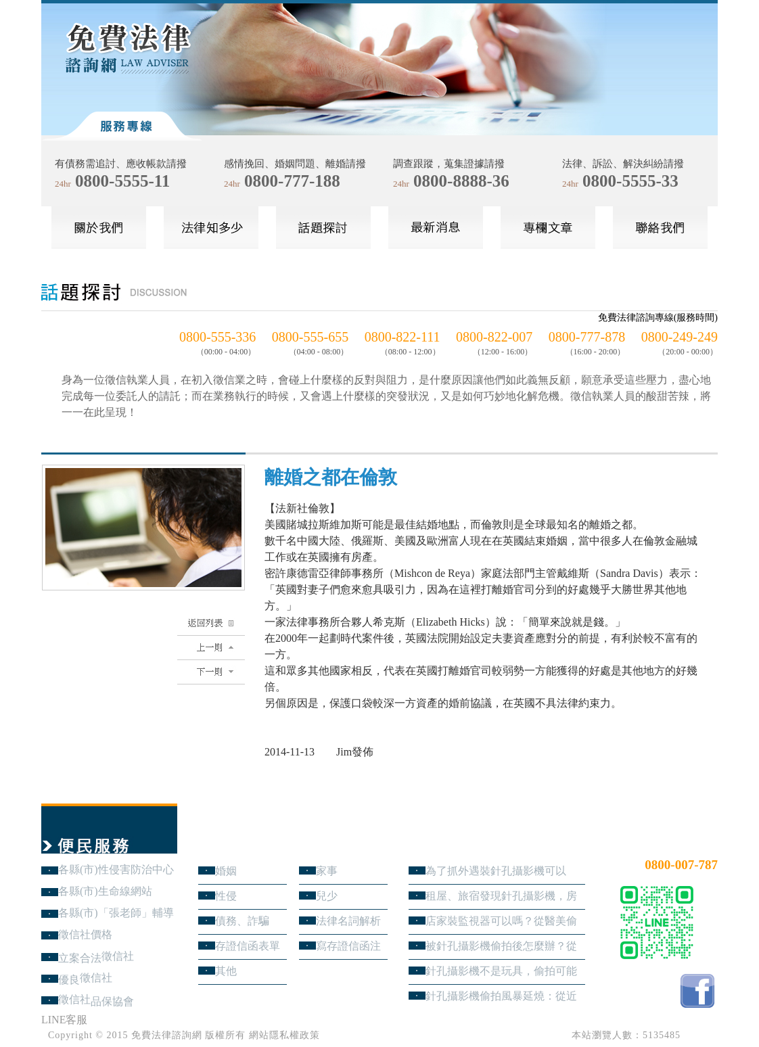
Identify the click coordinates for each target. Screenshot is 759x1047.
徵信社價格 (85, 934)
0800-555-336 (217, 336)
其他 (226, 971)
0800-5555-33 (630, 181)
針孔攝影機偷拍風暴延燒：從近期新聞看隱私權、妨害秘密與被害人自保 (501, 996)
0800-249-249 (679, 336)
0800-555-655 (310, 336)
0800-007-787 (681, 865)
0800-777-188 (292, 181)
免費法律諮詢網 (166, 1035)
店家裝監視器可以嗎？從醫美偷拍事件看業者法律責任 (501, 921)
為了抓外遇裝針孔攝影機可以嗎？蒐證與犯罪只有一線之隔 (496, 871)
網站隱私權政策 (284, 1035)
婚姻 (226, 871)
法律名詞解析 (348, 921)
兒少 (327, 896)
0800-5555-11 (122, 181)
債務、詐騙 (242, 921)
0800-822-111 (402, 336)
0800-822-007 (494, 336)
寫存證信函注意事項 (348, 946)
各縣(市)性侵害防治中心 (116, 869)
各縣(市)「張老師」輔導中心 (116, 912)
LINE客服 (64, 1019)
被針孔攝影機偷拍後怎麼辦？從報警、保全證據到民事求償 (501, 946)
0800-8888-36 (461, 181)
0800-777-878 (587, 336)
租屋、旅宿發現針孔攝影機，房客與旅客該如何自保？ (501, 896)
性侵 (226, 896)
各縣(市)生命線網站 (105, 891)
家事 (327, 871)
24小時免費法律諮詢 (669, 842)
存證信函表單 (247, 946)
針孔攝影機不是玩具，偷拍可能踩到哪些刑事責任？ (501, 971)
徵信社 (117, 956)
